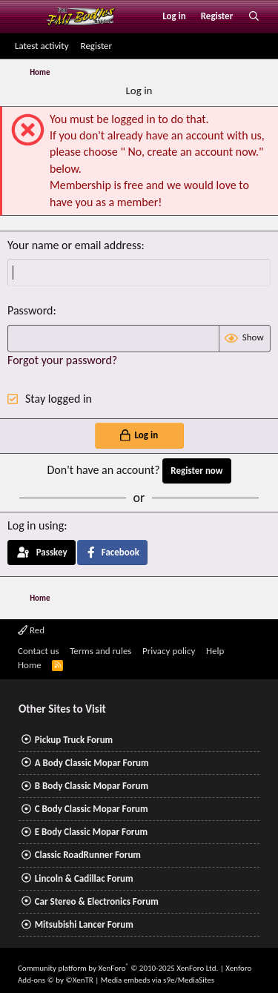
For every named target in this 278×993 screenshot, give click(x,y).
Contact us (38, 650)
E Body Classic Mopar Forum (91, 831)
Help (215, 650)
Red (31, 630)
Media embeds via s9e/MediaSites (157, 980)
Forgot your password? (62, 360)
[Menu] (24, 16)
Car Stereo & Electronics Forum (97, 901)
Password (30, 310)
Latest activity (42, 45)
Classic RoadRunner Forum (88, 854)
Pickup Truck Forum (74, 739)
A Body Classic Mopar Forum (92, 762)
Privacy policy (169, 650)
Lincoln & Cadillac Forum (84, 878)
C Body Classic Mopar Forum (91, 808)
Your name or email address (74, 245)
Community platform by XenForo (118, 968)
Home (30, 664)
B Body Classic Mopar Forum (91, 785)
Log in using (35, 525)
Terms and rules (100, 650)
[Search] (254, 16)
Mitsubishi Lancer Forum (84, 924)
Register (97, 45)
